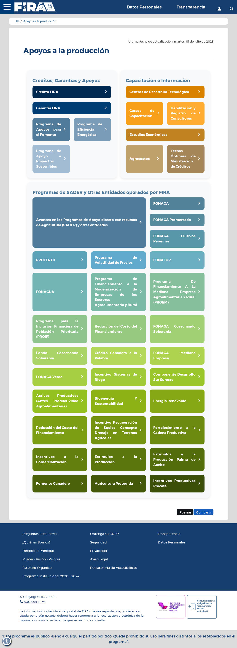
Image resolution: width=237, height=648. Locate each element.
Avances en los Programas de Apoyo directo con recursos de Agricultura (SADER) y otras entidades (86, 222)
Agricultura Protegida (114, 483)
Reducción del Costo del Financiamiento (116, 329)
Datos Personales (144, 7)
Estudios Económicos (148, 134)
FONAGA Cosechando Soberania (174, 329)
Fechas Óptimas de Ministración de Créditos (183, 159)
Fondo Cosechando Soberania (57, 355)
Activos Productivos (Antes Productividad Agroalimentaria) (57, 401)
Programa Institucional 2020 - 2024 (50, 576)
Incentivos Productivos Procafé (174, 483)
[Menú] (7, 7)
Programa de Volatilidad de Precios (116, 260)
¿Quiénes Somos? (36, 542)
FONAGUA (45, 292)
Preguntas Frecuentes (39, 534)
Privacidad (98, 551)
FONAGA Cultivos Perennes (174, 239)
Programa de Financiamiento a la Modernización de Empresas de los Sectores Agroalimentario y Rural (116, 292)
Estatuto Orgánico (37, 568)
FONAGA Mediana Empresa (174, 355)
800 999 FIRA (34, 602)
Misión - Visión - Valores (41, 559)
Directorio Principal (38, 551)
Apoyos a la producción (39, 21)
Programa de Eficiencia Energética (89, 129)
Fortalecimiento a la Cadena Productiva (174, 430)
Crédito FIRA (47, 92)
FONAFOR (162, 260)
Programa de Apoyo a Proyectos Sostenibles (48, 159)
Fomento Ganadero (53, 483)
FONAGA (161, 203)
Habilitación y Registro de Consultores (183, 113)
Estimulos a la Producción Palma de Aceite (174, 459)
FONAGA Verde (49, 377)
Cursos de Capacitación (141, 113)
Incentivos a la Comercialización (57, 459)
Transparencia (191, 7)
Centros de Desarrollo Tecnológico (159, 92)
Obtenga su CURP (104, 534)
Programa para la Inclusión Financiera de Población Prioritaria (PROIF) (57, 329)
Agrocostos (139, 158)
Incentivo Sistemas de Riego (116, 377)
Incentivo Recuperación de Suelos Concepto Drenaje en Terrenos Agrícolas (116, 430)
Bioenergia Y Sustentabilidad (116, 401)
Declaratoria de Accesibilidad (113, 568)
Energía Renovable (169, 401)
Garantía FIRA (48, 108)
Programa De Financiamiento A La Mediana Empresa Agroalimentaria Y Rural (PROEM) (174, 292)
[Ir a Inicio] (17, 21)
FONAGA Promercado (172, 220)
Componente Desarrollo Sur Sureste (174, 377)
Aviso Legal (99, 559)
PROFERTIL (46, 260)
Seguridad (98, 542)
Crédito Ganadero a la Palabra (116, 355)
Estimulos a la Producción (116, 459)
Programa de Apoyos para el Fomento (48, 129)
